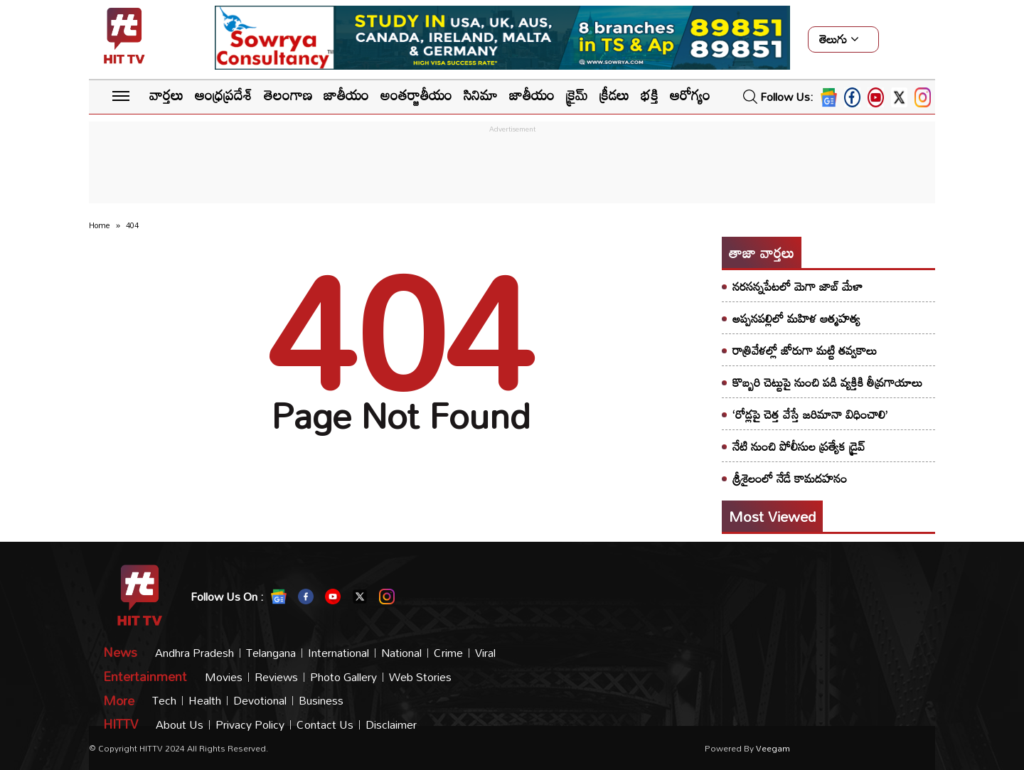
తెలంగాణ (288, 94)
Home (99, 225)
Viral (485, 653)
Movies (223, 677)
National (401, 653)
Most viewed (772, 516)
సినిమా (481, 94)
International (338, 653)
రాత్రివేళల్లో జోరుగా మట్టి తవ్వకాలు (804, 350)
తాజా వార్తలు (761, 252)
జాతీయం (346, 94)
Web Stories (420, 677)
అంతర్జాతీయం (416, 94)
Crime (448, 653)
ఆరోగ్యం (690, 94)
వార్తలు (166, 94)
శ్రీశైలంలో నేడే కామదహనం (789, 478)
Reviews (276, 677)
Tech (164, 700)
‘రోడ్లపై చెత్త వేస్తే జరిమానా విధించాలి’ (809, 414)
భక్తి (649, 94)
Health (204, 700)
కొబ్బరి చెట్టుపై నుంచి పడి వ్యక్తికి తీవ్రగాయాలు (827, 382)
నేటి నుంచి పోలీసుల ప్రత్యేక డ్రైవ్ (798, 446)
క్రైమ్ (577, 94)
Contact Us (325, 724)
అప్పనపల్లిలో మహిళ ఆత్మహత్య (796, 318)
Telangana (271, 653)
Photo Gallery (343, 677)
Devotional (260, 700)
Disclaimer (391, 724)
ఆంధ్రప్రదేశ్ (223, 94)
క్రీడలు (614, 94)
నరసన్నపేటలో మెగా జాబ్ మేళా (797, 286)
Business (321, 700)
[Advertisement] (512, 168)
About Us (179, 724)
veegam (773, 747)
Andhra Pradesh (194, 653)
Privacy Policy (249, 724)
